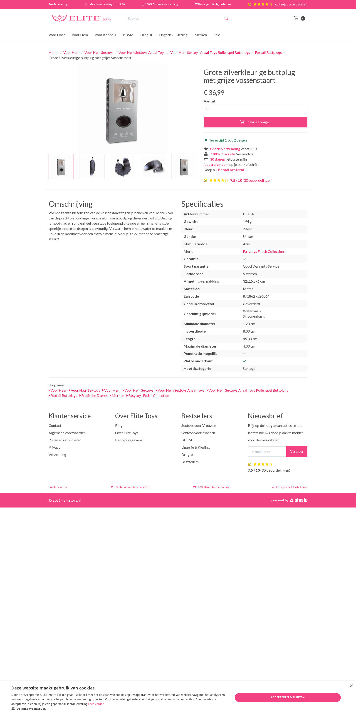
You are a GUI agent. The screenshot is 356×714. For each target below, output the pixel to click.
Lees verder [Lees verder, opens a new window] (96, 704)
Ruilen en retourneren (65, 440)
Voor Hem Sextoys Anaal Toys (142, 52)
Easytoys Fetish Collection (263, 251)
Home (53, 52)
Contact (55, 425)
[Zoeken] (226, 18)
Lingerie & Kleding (173, 34)
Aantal (209, 101)
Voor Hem (80, 34)
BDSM (128, 34)
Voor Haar (57, 34)
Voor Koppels (105, 34)
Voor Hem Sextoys (99, 52)
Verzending (57, 454)
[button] (119, 708)
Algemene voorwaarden (67, 432)
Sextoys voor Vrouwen (198, 425)
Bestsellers (190, 462)
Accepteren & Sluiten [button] (288, 697)
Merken (200, 34)
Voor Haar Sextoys (84, 390)
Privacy (54, 447)
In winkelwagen (255, 122)
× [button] (351, 686)
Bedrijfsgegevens (128, 440)
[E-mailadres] (267, 451)
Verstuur (297, 451)
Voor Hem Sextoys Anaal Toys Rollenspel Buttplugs (210, 52)
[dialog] (178, 697)
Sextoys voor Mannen (198, 432)
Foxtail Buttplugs (268, 52)
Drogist (146, 34)
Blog (119, 425)
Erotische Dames (93, 395)
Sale (217, 34)
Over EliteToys (126, 432)
